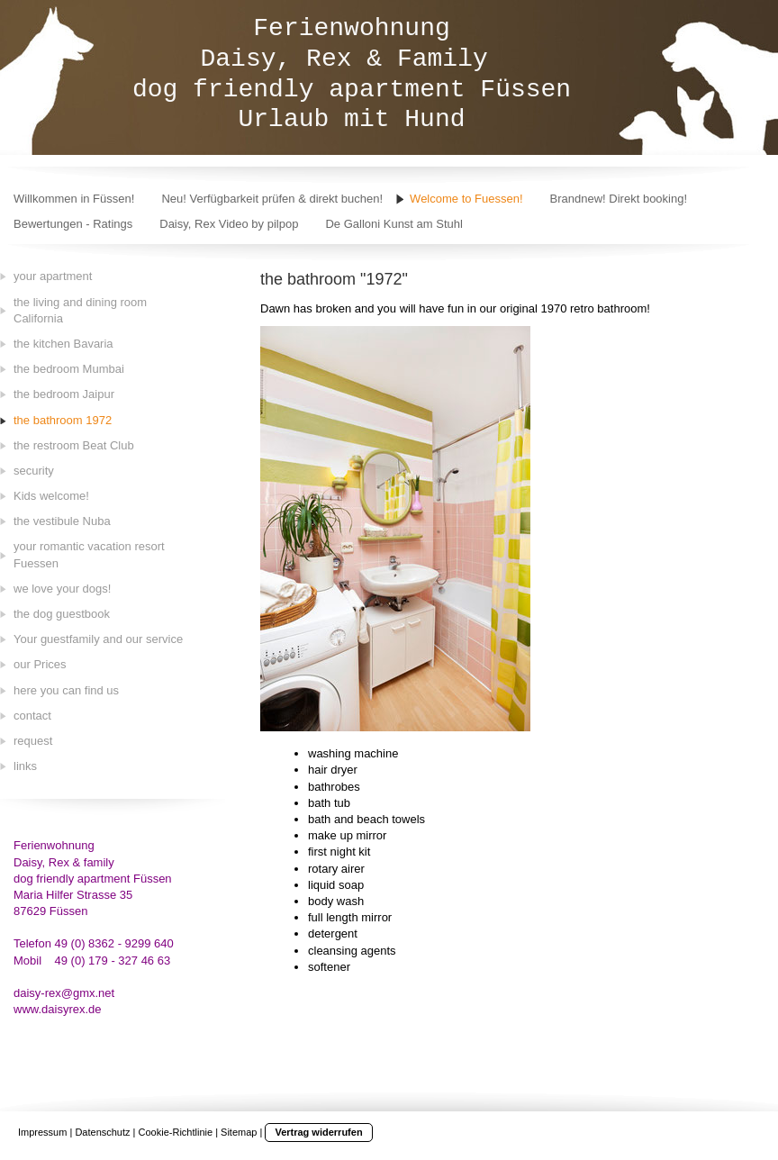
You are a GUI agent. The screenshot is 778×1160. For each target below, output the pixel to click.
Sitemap (239, 1132)
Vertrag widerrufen (318, 1132)
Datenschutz (102, 1132)
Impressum (42, 1132)
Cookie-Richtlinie (176, 1132)
